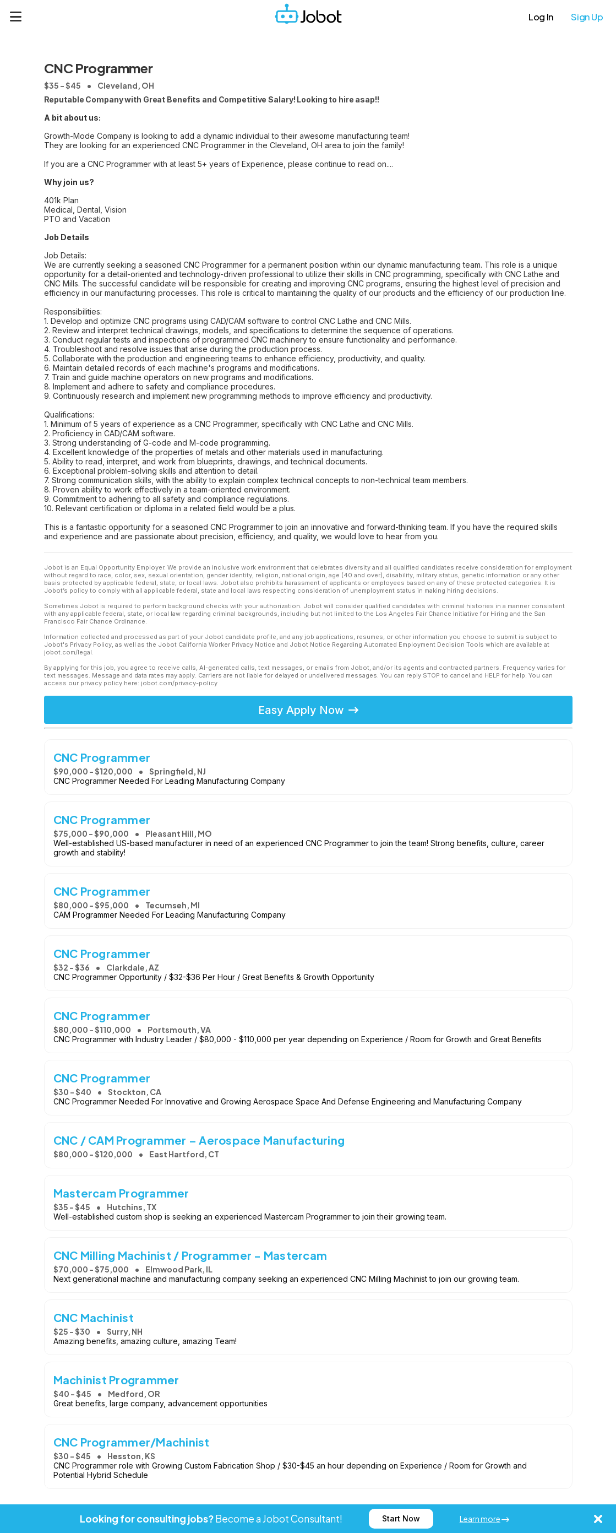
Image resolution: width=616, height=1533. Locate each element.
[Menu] (16, 16)
